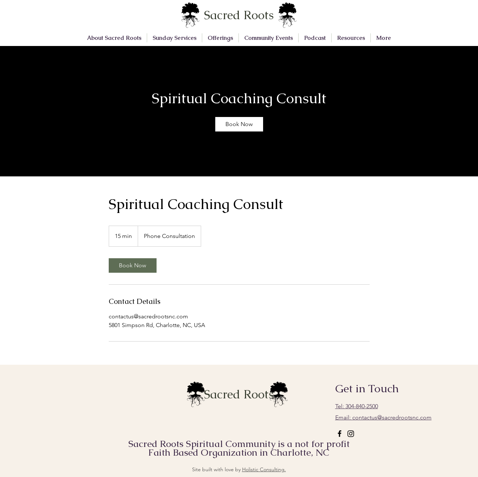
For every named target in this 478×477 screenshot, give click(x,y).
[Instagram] (350, 433)
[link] (239, 124)
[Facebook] (339, 433)
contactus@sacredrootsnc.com (383, 417)
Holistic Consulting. (264, 469)
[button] (114, 37)
